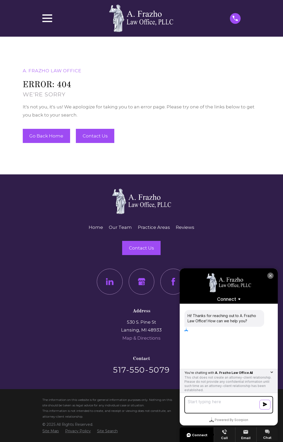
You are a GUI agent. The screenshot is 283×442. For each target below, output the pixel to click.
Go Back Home (46, 136)
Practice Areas (154, 227)
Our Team (120, 227)
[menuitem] (50, 431)
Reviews (185, 227)
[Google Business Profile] (142, 282)
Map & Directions (141, 338)
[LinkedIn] (110, 282)
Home (96, 227)
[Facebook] (173, 282)
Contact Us (95, 136)
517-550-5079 (141, 370)
